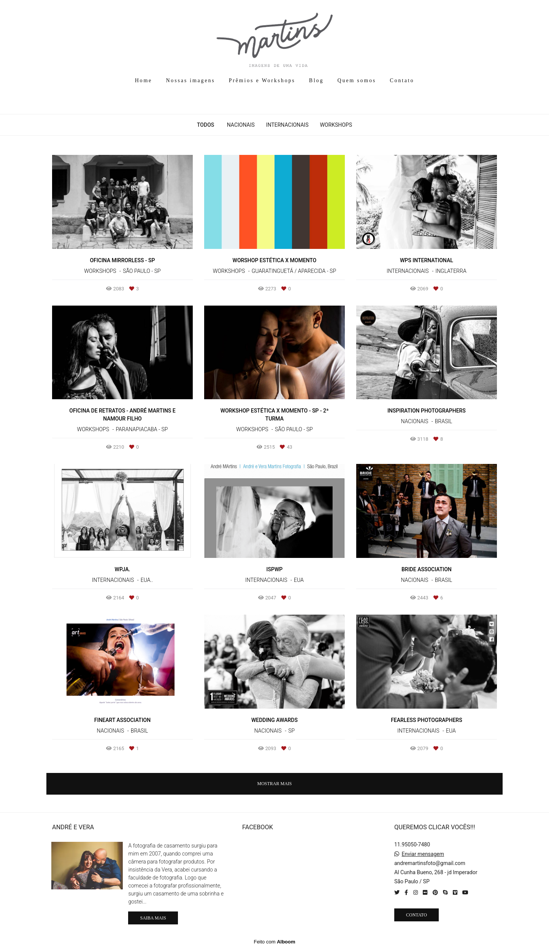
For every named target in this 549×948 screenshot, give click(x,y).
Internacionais (287, 124)
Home (143, 80)
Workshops (336, 124)
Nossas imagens (190, 80)
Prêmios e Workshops (262, 80)
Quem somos (357, 80)
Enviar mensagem (422, 854)
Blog (316, 80)
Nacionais (241, 124)
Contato (402, 80)
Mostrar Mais (274, 783)
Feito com (274, 942)
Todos (205, 124)
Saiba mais (153, 918)
